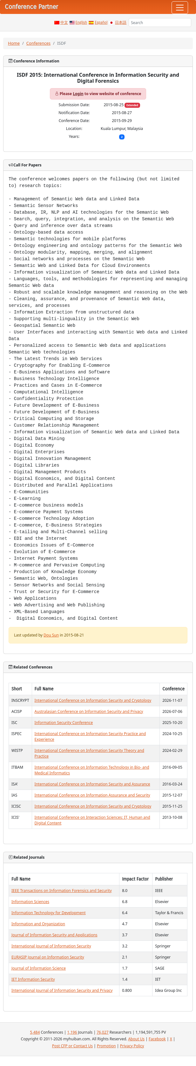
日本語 (120, 22)
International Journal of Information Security (51, 946)
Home (14, 43)
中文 (64, 22)
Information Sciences (30, 901)
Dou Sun (51, 635)
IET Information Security (33, 979)
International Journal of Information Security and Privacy (61, 990)
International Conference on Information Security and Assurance (92, 784)
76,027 (103, 1032)
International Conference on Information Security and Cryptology (93, 700)
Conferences (38, 43)
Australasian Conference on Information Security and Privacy (89, 711)
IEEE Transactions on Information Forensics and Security (61, 890)
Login (78, 93)
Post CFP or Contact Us (72, 1046)
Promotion (106, 1046)
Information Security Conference (64, 722)
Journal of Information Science (38, 968)
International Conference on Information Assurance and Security (92, 795)
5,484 (35, 1032)
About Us (136, 1039)
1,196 (72, 1032)
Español (101, 22)
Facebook (157, 1039)
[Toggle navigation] (180, 7)
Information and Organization (38, 924)
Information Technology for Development (48, 912)
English (81, 22)
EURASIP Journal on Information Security (47, 957)
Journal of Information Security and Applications (54, 935)
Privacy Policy (132, 1046)
